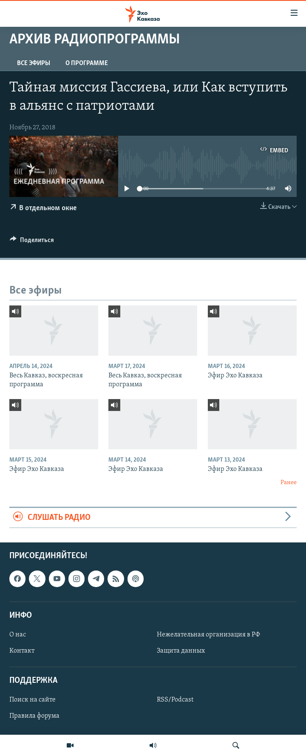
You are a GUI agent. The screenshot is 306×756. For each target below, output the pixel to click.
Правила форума (34, 716)
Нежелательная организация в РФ (208, 634)
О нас (17, 634)
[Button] (32, 242)
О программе (86, 63)
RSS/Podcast (175, 700)
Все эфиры (33, 63)
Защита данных (181, 651)
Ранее (288, 482)
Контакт (21, 651)
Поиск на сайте (32, 700)
